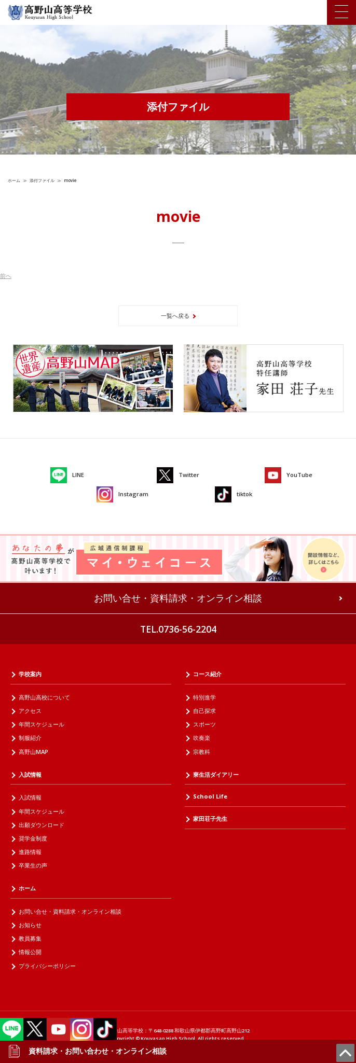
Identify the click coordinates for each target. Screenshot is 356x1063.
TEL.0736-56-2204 (178, 629)
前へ (5, 275)
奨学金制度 (33, 838)
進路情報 (30, 852)
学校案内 (30, 674)
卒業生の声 (33, 865)
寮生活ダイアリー (216, 774)
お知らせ (30, 925)
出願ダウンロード (41, 825)
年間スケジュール (41, 724)
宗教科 (201, 752)
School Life (210, 796)
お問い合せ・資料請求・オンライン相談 (178, 598)
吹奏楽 (201, 738)
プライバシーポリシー (47, 966)
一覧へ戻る (175, 315)
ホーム (14, 180)
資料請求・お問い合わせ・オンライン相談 (87, 1051)
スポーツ (204, 724)
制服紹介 (30, 738)
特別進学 (204, 697)
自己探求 (204, 711)
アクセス (30, 711)
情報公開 (30, 952)
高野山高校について (44, 697)
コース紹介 (207, 674)
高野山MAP (33, 752)
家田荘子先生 (210, 818)
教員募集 (30, 938)
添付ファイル (42, 180)
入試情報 (30, 774)
